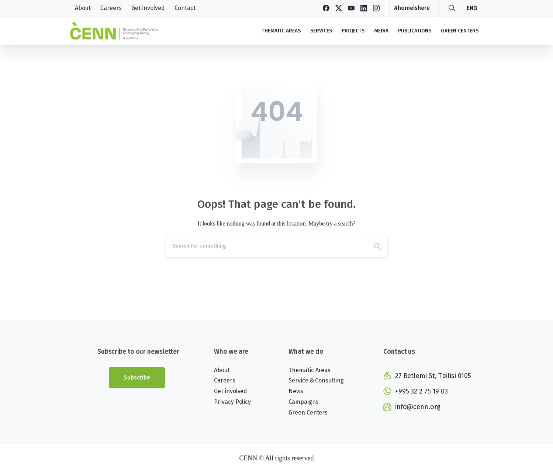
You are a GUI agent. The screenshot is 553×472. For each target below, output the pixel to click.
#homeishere (412, 8)
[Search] (266, 246)
